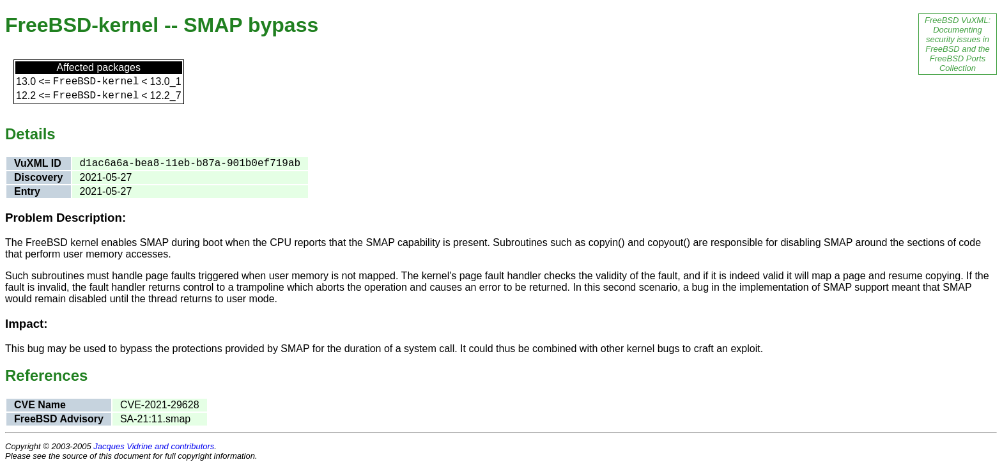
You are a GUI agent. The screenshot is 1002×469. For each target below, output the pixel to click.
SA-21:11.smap (155, 418)
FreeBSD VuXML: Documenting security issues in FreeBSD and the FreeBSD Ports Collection (957, 44)
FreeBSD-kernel (96, 82)
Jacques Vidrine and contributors (153, 446)
